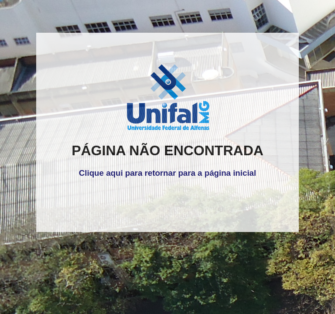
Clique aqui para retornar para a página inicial (167, 172)
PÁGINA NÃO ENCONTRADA (167, 150)
